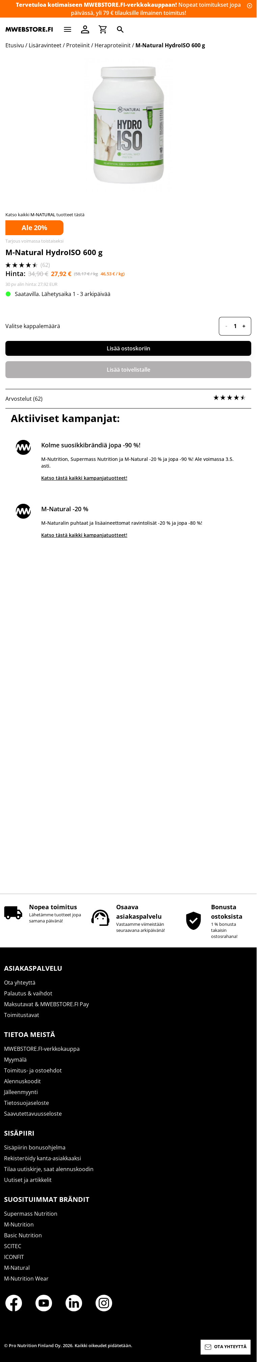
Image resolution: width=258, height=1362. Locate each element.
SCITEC (12, 1252)
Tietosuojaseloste (26, 1109)
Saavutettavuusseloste (33, 1119)
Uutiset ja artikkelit (28, 1186)
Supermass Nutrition (30, 1219)
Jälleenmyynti (21, 1098)
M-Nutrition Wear (26, 1284)
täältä (101, 467)
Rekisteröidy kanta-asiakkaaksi (42, 1164)
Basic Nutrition (23, 1241)
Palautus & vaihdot (28, 999)
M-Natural (17, 1274)
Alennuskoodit (22, 1087)
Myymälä (15, 1065)
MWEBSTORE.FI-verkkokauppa (42, 1055)
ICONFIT (14, 1263)
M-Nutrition (19, 1230)
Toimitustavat (21, 1021)
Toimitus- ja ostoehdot (33, 1076)
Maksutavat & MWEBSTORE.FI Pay (46, 1010)
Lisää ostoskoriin (128, 688)
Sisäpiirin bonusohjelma (35, 1153)
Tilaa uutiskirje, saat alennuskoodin (49, 1175)
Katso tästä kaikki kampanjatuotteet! (84, 818)
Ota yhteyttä (19, 988)
